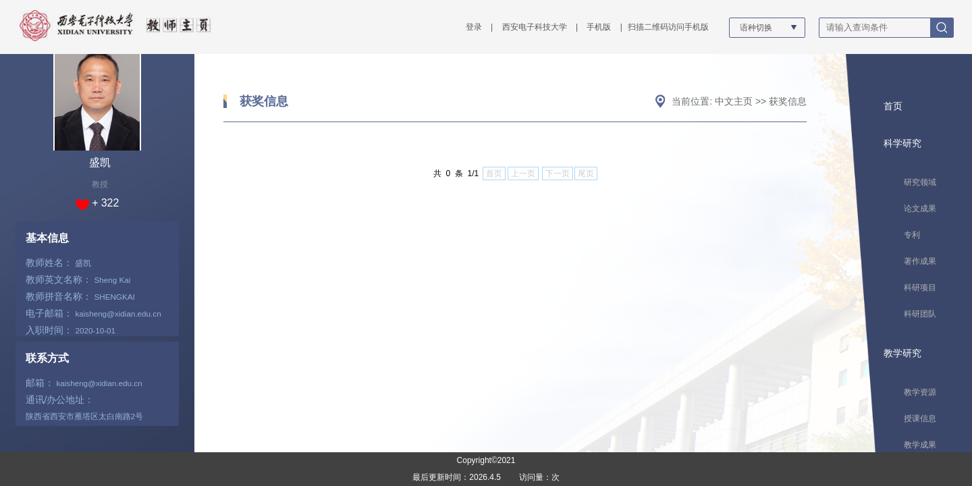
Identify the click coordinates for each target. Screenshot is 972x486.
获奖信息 (264, 101)
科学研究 (902, 143)
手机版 (599, 27)
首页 (893, 106)
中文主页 (734, 101)
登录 (474, 27)
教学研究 (902, 353)
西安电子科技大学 (534, 27)
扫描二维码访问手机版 (668, 27)
